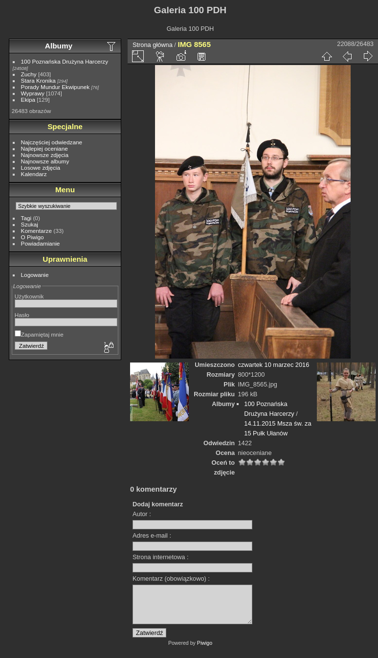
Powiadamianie (40, 243)
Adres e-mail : (152, 535)
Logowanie (35, 275)
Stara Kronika (38, 80)
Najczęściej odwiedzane (52, 142)
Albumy (58, 46)
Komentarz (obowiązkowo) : (171, 578)
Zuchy (29, 74)
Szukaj (29, 224)
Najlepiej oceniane (44, 148)
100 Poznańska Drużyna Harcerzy (65, 61)
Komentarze (36, 230)
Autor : (142, 514)
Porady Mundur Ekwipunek (55, 87)
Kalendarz (34, 174)
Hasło (22, 315)
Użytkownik (29, 296)
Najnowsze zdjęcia (44, 155)
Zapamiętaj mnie (39, 334)
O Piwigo (32, 237)
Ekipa (28, 99)
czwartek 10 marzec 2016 (274, 364)
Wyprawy (32, 93)
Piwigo (204, 650)
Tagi (26, 218)
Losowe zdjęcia (40, 167)
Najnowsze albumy (45, 161)
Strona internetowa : (161, 557)
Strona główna (153, 44)
